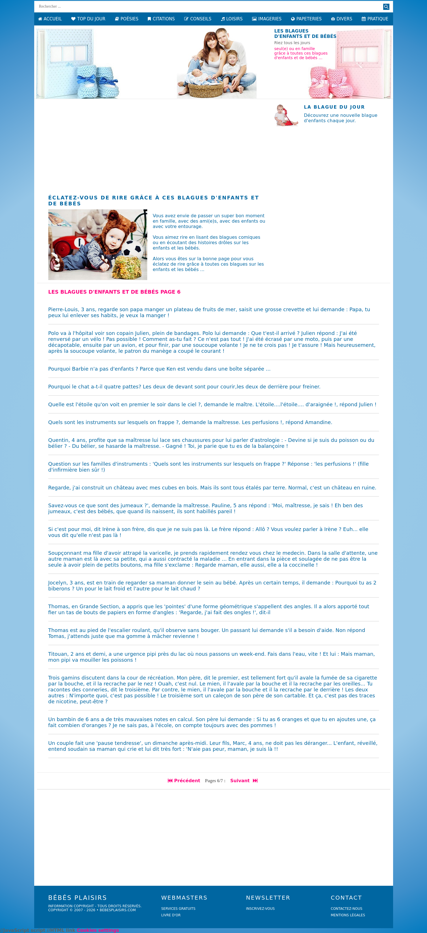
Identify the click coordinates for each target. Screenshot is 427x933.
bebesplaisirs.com (118, 910)
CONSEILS (197, 19)
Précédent (184, 780)
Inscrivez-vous (260, 909)
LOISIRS (232, 19)
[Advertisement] (157, 144)
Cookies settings (98, 930)
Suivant (244, 780)
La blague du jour (334, 107)
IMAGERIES (266, 19)
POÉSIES (126, 19)
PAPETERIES (306, 19)
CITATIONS (161, 19)
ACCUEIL (50, 19)
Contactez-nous (347, 909)
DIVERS (341, 19)
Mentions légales (348, 915)
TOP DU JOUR (88, 19)
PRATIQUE (375, 19)
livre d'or (171, 915)
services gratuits (178, 909)
